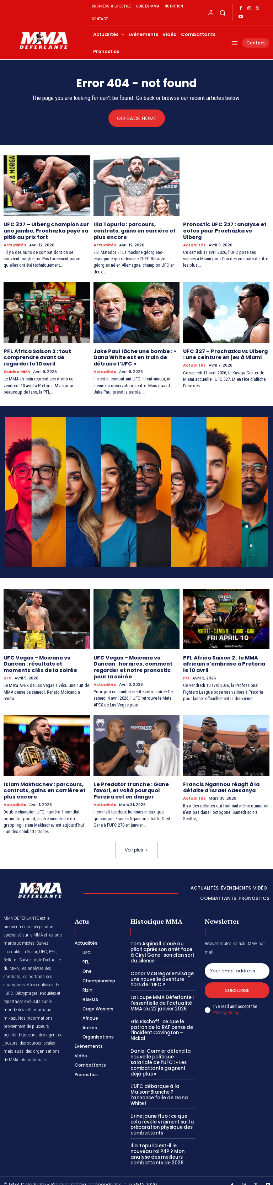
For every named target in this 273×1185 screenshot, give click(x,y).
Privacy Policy (225, 1007)
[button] (222, 12)
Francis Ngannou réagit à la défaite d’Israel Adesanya (220, 783)
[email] (237, 966)
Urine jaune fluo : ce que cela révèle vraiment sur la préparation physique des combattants (161, 1117)
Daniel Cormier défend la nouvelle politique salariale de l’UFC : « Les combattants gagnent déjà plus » (162, 1056)
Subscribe (237, 985)
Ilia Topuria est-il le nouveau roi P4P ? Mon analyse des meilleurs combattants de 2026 (156, 1147)
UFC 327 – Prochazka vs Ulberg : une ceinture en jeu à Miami (225, 352)
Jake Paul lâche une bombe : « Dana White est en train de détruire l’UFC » (134, 355)
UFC (8, 675)
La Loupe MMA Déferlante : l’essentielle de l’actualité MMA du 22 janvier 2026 (161, 998)
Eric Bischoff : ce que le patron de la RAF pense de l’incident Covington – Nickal (161, 1024)
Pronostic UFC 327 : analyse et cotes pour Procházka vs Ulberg (223, 230)
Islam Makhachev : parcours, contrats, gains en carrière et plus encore (44, 786)
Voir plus (136, 845)
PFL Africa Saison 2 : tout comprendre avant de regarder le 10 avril (36, 355)
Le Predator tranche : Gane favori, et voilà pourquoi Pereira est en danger (130, 786)
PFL (186, 675)
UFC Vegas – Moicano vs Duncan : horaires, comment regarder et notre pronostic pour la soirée (132, 663)
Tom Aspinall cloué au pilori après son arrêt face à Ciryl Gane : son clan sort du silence (161, 947)
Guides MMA (17, 369)
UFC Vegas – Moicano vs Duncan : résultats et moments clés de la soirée (46, 661)
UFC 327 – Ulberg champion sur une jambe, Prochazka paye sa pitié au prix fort (45, 230)
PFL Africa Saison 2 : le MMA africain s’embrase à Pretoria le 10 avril (223, 661)
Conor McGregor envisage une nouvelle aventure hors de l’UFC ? (161, 974)
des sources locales (37, 1038)
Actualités (15, 244)
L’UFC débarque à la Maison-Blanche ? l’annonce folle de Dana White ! (158, 1088)
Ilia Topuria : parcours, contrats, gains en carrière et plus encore (133, 230)
